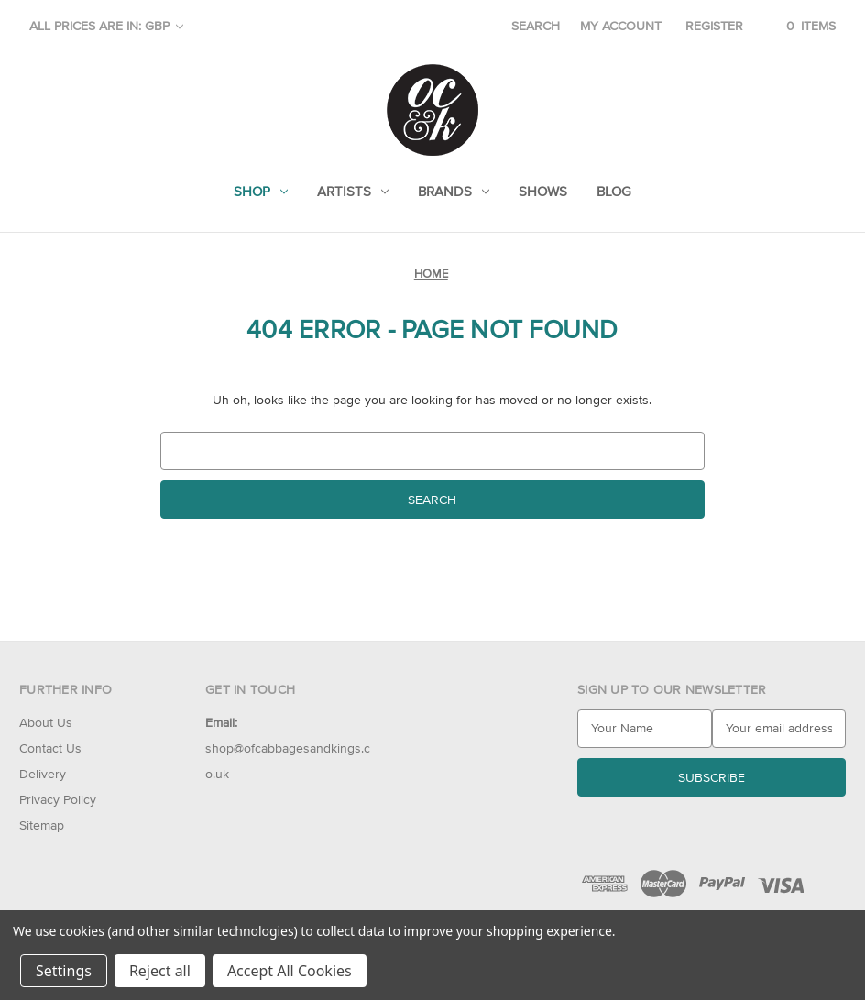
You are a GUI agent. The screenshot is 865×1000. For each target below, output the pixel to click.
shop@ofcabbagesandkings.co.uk (287, 748)
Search (535, 25)
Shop (261, 191)
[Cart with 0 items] (799, 25)
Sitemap (41, 825)
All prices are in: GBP (106, 25)
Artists (353, 191)
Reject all (160, 971)
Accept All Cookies (289, 971)
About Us (45, 722)
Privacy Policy (57, 799)
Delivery (42, 773)
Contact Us (50, 748)
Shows (543, 191)
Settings (64, 971)
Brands (453, 191)
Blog (614, 191)
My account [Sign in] (621, 25)
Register (714, 25)
